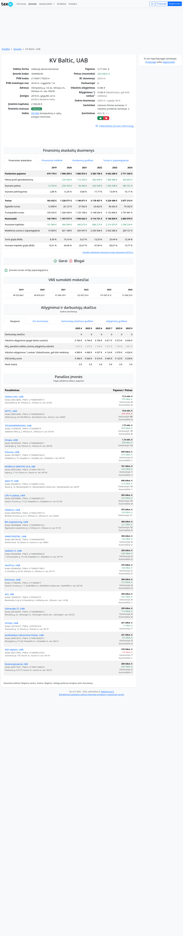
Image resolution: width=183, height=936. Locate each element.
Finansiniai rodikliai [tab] (52, 195)
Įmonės (32, 3)
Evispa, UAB (11, 474)
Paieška (73, 3)
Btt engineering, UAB (16, 556)
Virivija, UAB (11, 657)
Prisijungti (161, 3)
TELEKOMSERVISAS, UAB (18, 460)
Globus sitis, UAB (14, 431)
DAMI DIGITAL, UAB (15, 571)
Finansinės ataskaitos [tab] (20, 195)
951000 (35, 113)
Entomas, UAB (12, 614)
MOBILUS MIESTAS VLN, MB (20, 501)
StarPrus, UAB (12, 600)
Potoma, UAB (12, 487)
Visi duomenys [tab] (40, 356)
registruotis (168, 61)
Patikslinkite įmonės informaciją (114, 126)
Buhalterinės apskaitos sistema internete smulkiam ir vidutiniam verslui (91, 729)
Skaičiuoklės (46, 3)
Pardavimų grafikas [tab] (82, 195)
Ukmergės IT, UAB (15, 643)
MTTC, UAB (11, 445)
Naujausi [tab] (15, 356)
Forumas (21, 3)
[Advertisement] (68, 171)
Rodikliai (61, 3)
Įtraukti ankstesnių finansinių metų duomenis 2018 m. (108, 287)
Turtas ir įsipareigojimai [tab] (116, 195)
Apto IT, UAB (11, 515)
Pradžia (6, 48)
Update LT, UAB (13, 585)
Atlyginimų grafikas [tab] (116, 356)
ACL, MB (9, 629)
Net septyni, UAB (14, 684)
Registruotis (174, 3)
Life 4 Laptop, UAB (15, 530)
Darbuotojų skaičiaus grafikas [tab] (77, 356)
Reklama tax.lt (107, 726)
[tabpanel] (69, 244)
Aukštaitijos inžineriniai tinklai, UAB (24, 670)
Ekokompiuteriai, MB (16, 699)
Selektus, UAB (12, 544)
